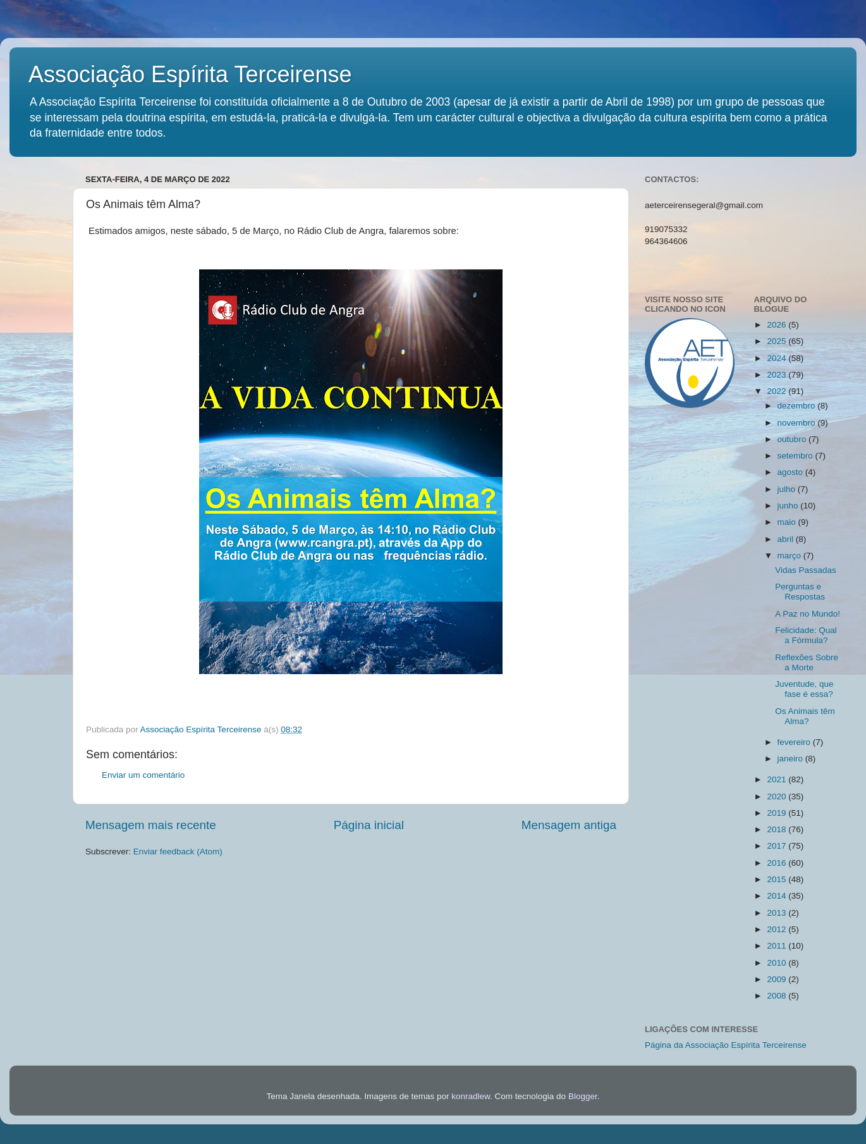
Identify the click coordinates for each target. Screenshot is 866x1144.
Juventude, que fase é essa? (804, 689)
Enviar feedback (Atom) (178, 851)
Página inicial (369, 825)
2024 (777, 358)
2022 (777, 391)
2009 (777, 979)
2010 (777, 963)
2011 (777, 945)
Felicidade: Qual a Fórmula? (806, 635)
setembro (796, 455)
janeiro (791, 758)
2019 (777, 813)
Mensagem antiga (568, 825)
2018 (777, 829)
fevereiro (795, 742)
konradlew (470, 1096)
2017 (777, 846)
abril (787, 539)
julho (788, 489)
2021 (777, 779)
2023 (777, 374)
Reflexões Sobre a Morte (806, 662)
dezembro (798, 405)
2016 (777, 863)
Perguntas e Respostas (800, 591)
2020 (777, 796)
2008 (777, 995)
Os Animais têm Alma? (805, 716)
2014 (777, 896)
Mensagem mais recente (150, 825)
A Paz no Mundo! (807, 613)
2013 (777, 913)
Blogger (582, 1096)
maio (788, 522)
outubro (793, 439)
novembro (798, 422)
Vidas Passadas (805, 570)
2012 (777, 929)
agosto (791, 472)
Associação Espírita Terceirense (190, 74)
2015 (777, 879)
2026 (777, 324)
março (790, 555)
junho (789, 505)
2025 (777, 341)
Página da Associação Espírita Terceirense (726, 1045)
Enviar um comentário (143, 775)
